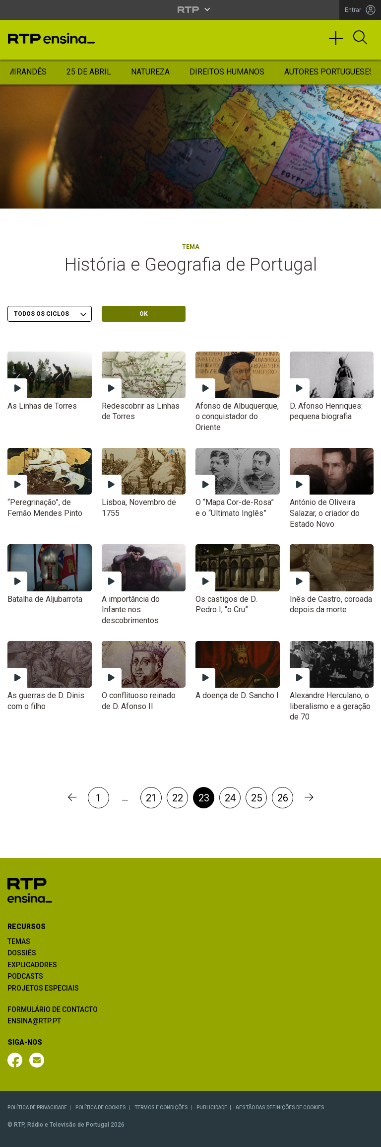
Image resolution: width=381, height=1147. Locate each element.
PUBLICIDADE (211, 1107)
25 (256, 798)
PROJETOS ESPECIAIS (43, 988)
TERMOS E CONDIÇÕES (161, 1107)
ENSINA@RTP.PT (34, 1021)
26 (282, 798)
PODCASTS (25, 976)
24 (230, 798)
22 (177, 798)
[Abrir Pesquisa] (360, 38)
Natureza (150, 71)
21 (151, 798)
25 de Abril (88, 71)
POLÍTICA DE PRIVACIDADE (37, 1107)
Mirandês (27, 71)
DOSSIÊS (21, 953)
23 (203, 798)
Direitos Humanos (227, 71)
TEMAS (18, 941)
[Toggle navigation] (339, 43)
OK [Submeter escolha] (143, 313)
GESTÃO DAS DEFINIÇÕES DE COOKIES (280, 1107)
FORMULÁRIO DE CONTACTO (52, 1009)
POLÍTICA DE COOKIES (100, 1107)
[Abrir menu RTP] (191, 9)
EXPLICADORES (32, 965)
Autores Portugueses (329, 71)
